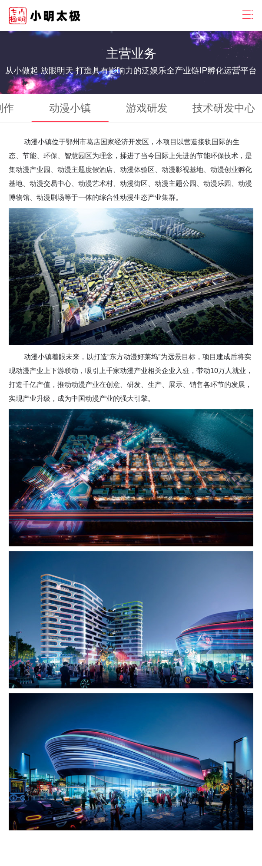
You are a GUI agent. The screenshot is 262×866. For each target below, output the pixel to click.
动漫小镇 (70, 108)
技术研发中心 (223, 108)
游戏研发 (147, 108)
